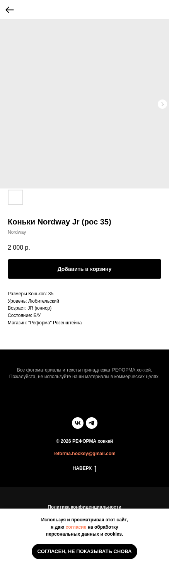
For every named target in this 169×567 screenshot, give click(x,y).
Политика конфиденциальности (84, 507)
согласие (76, 527)
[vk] (78, 423)
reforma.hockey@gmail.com (84, 453)
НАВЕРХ (85, 468)
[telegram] (91, 423)
